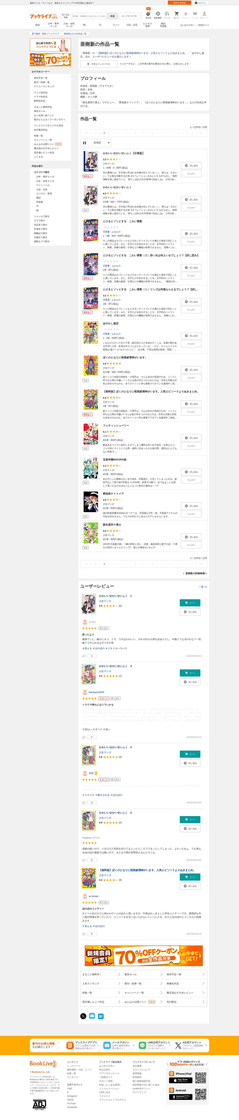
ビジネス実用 (147, 24)
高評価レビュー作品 (44, 152)
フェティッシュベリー (116, 425)
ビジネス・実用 (44, 193)
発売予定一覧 (40, 78)
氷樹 (91, 773)
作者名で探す (40, 229)
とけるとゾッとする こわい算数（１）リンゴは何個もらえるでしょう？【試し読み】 (154, 289)
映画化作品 (39, 101)
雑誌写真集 (163, 24)
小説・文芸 (131, 25)
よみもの (115, 231)
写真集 (39, 202)
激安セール (39, 111)
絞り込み (65, 16)
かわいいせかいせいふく (117, 187)
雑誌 (38, 197)
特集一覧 (38, 135)
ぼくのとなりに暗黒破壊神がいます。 (125, 357)
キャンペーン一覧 (43, 140)
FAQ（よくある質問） (110, 1085)
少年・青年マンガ (53, 24)
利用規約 (137, 1077)
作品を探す (104, 1069)
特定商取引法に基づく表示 (146, 1085)
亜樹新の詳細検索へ (196, 573)
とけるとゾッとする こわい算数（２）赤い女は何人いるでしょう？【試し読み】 (151, 255)
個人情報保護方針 (141, 1081)
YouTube (71, 1103)
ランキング (72, 1077)
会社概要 (137, 1066)
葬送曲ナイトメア (113, 493)
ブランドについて (141, 1069)
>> (200, 132)
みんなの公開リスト (48, 144)
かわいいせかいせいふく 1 (115, 595)
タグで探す (39, 220)
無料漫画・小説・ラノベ (79, 1069)
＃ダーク (97, 729)
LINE (69, 1088)
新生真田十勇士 (112, 524)
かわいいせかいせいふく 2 (115, 747)
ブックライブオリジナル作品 (48, 125)
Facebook (72, 1107)
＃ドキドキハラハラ (116, 648)
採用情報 (137, 1073)
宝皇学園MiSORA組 (114, 459)
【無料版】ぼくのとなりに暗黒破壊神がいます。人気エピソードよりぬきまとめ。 (142, 53)
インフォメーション (109, 1088)
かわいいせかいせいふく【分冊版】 (124, 153)
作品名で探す (40, 225)
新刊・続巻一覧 (42, 82)
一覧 (203, 586)
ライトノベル (43, 185)
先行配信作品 (40, 129)
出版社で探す (40, 237)
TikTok (70, 1099)
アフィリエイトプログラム (112, 1099)
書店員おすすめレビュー (46, 148)
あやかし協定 (111, 323)
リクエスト (104, 1096)
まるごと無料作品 (43, 107)
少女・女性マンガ (69, 24)
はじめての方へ (187, 25)
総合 (37, 25)
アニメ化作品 (40, 92)
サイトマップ (139, 1092)
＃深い (106, 729)
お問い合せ (104, 1092)
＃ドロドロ (88, 795)
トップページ (73, 1066)
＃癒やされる (102, 795)
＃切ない (87, 729)
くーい (92, 622)
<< (86, 132)
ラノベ (116, 25)
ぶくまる (38, 156)
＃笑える (87, 648)
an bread (93, 896)
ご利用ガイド (203, 25)
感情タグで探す (42, 241)
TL (100, 25)
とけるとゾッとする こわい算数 (122, 221)
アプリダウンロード (109, 1073)
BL (84, 24)
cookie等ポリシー (141, 1088)
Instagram (72, 1096)
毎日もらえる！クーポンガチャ (49, 119)
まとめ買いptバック (44, 115)
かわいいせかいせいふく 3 (115, 666)
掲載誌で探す (40, 233)
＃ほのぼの (99, 648)
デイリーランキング (44, 86)
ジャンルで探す (42, 216)
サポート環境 (106, 1081)
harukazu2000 (96, 692)
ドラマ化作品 (40, 96)
